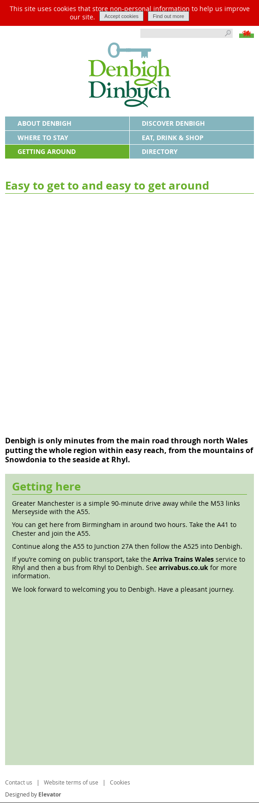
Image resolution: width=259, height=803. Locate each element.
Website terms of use (71, 782)
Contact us (18, 782)
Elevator (49, 794)
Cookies (120, 782)
